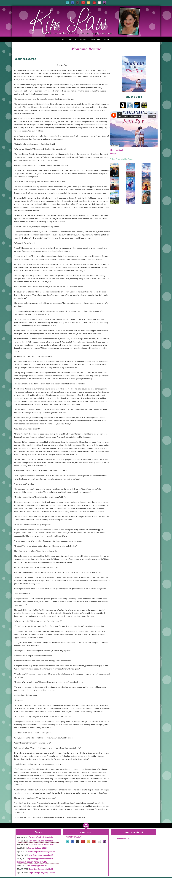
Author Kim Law (123, 838)
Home (63, 39)
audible (144, 105)
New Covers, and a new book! (41, 855)
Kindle (137, 105)
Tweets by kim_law (73, 836)
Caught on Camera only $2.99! (41, 869)
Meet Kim (72, 39)
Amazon (123, 105)
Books (83, 39)
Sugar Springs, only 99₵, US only (42, 872)
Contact (107, 39)
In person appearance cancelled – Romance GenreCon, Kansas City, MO (35, 860)
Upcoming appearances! (37, 865)
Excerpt (113, 153)
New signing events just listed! (41, 840)
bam (130, 105)
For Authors (95, 39)
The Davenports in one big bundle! (41, 851)
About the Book (116, 150)
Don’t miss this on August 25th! (41, 844)
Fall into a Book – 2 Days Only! (41, 837)
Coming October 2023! (37, 848)
